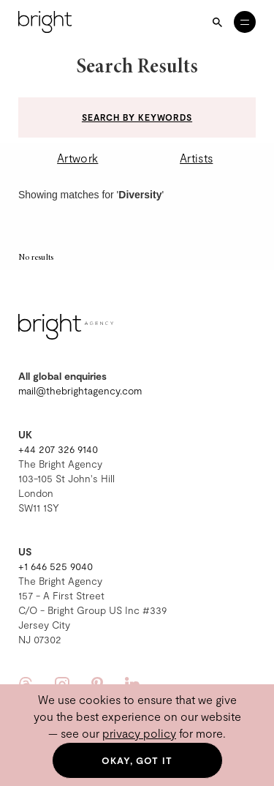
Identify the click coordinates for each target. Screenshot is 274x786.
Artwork (77, 158)
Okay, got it (137, 760)
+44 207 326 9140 (58, 449)
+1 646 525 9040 (55, 566)
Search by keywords (137, 117)
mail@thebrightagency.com (80, 390)
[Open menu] (245, 22)
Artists (196, 158)
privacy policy (139, 733)
